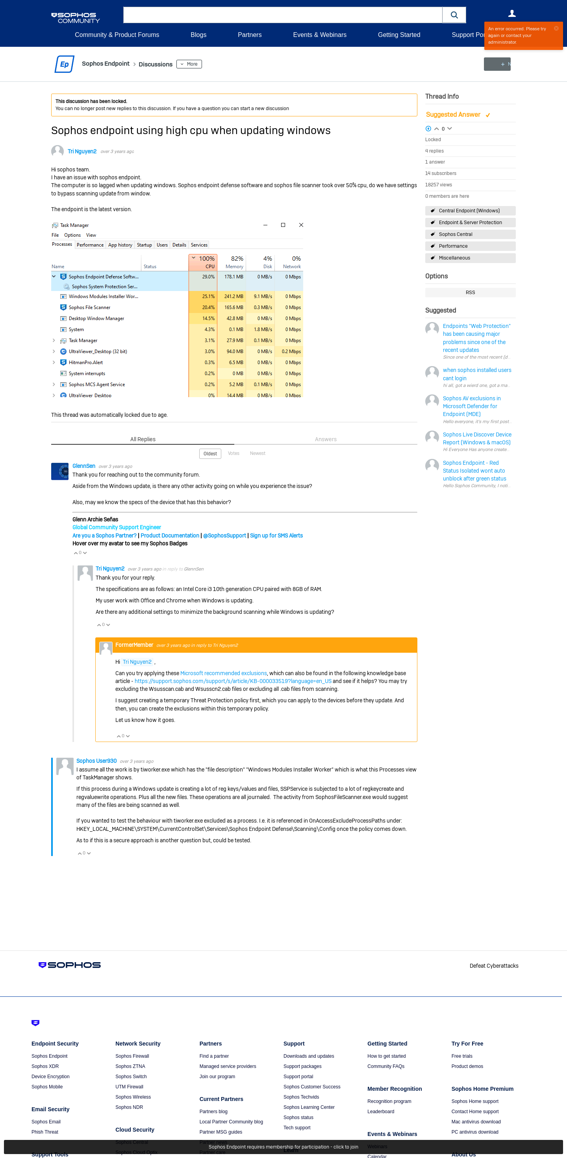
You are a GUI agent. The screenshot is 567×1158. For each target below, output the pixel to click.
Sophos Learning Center (309, 1107)
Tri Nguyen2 (82, 151)
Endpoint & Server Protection (470, 222)
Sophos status (298, 1117)
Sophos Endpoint (49, 1056)
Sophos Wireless (133, 1097)
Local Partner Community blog (231, 1122)
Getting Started (399, 34)
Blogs (198, 34)
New (498, 64)
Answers (325, 439)
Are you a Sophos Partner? (104, 535)
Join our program (217, 1076)
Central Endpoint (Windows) (469, 210)
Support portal (298, 1076)
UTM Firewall (129, 1087)
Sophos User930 (97, 760)
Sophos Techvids (301, 1097)
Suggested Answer (454, 114)
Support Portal (472, 34)
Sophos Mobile (47, 1087)
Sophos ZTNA (130, 1066)
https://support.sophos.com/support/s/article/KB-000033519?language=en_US (233, 680)
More (201, 64)
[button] (454, 15)
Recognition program (389, 1101)
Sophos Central (455, 234)
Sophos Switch (130, 1076)
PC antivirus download (475, 1132)
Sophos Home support (475, 1101)
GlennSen (84, 465)
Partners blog (214, 1111)
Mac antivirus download (476, 1122)
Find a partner (214, 1056)
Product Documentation (170, 535)
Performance (453, 246)
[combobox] (283, 15)
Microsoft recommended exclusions (223, 672)
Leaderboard (380, 1111)
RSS (470, 292)
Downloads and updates (309, 1056)
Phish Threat (45, 1132)
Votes (233, 453)
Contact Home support (475, 1111)
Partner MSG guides (221, 1132)
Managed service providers (228, 1066)
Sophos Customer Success (312, 1087)
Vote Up (75, 552)
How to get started (386, 1056)
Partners (249, 34)
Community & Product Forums (117, 34)
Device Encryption (51, 1076)
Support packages (303, 1066)
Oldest (210, 453)
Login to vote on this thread (437, 127)
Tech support (297, 1127)
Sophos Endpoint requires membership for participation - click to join (283, 1147)
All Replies (143, 439)
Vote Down (85, 552)
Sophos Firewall (132, 1056)
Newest (257, 453)
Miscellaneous (454, 258)
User (512, 13)
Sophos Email (46, 1122)
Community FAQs (385, 1066)
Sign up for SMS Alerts (276, 535)
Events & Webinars (319, 34)
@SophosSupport (224, 535)
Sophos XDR (45, 1066)
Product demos (468, 1066)
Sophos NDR (129, 1107)
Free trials (462, 1056)
